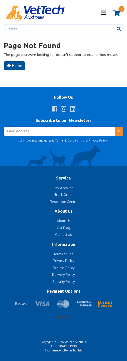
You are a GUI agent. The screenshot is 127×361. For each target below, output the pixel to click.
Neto (79, 350)
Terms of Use (63, 254)
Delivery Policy (63, 275)
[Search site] (119, 28)
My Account (64, 188)
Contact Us (63, 235)
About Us (64, 221)
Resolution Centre (63, 202)
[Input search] (59, 28)
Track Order (64, 195)
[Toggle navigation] (103, 13)
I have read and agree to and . (65, 140)
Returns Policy (64, 268)
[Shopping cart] (116, 13)
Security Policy (63, 282)
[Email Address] (59, 131)
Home (14, 65)
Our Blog (63, 228)
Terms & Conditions (68, 140)
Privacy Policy (98, 140)
